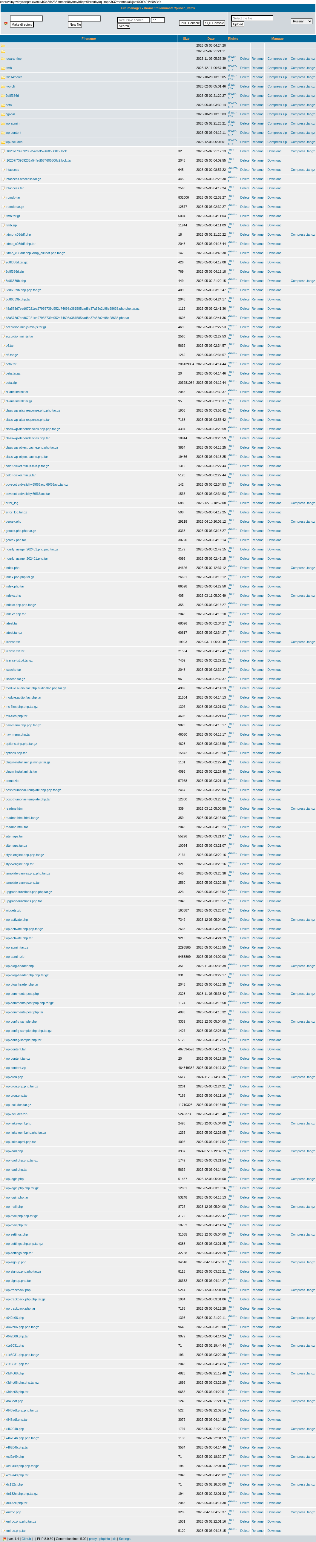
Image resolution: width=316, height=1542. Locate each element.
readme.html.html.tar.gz (20, 818)
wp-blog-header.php (17, 966)
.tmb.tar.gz (11, 216)
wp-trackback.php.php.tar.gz (23, 1299)
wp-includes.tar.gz (16, 1105)
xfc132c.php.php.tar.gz (19, 1493)
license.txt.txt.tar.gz (17, 660)
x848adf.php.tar (14, 1419)
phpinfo (104, 1539)
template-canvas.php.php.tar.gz (25, 873)
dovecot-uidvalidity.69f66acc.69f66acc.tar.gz (34, 484)
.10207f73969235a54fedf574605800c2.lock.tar (36, 160)
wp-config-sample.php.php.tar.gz (26, 1030)
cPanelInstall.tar (14, 392)
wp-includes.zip (14, 1114)
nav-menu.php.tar (15, 734)
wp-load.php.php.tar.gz (19, 1160)
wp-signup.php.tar (16, 1280)
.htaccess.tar (12, 188)
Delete (244, 58)
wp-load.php (12, 1151)
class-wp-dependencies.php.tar (25, 438)
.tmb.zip (9, 225)
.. (4, 51)
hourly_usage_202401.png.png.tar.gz (29, 549)
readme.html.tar (14, 827)
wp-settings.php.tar (17, 1253)
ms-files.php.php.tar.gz (19, 706)
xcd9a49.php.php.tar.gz (20, 1466)
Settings (125, 1539)
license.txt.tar (12, 651)
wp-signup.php (13, 1262)
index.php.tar (12, 586)
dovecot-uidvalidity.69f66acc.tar (25, 493)
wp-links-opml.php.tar (18, 1142)
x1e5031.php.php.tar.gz (20, 1355)
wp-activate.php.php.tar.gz (22, 929)
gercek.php (11, 521)
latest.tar (9, 623)
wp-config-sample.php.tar (21, 1040)
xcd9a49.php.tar (14, 1475)
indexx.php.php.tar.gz (18, 605)
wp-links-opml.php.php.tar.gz (23, 1132)
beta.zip (9, 382)
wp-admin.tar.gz (14, 947)
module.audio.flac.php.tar (21, 697)
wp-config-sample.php (19, 1021)
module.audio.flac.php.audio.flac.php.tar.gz (33, 688)
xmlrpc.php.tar (13, 1530)
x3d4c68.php (12, 1373)
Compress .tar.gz (303, 58)
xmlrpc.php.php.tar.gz (18, 1521)
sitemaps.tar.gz (14, 845)
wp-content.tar (13, 1049)
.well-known (11, 77)
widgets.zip (11, 910)
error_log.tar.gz (14, 512)
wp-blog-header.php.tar (19, 984)
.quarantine (11, 58)
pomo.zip (10, 780)
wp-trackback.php (15, 1290)
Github (26, 1539)
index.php (10, 568)
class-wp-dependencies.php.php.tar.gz (30, 429)
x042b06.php (12, 1317)
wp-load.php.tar (14, 1169)
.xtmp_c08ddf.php (16, 234)
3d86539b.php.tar (15, 299)
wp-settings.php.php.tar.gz (22, 1243)
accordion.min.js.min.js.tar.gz (24, 327)
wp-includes (11, 142)
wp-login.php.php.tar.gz (20, 1188)
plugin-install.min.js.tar (19, 771)
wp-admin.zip (12, 956)
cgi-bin (8, 114)
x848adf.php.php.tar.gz (19, 1410)
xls (114, 1539)
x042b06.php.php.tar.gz (20, 1327)
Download (274, 151)
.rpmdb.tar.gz (12, 206)
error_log (9, 503)
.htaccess (10, 169)
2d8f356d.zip (12, 271)
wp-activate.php (14, 919)
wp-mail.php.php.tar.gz (19, 1216)
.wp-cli (8, 86)
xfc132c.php (12, 1484)
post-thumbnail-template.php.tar (25, 799)
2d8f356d (10, 95)
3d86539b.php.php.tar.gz (21, 290)
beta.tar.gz (11, 373)
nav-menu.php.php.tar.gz (21, 725)
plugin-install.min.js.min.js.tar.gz (25, 762)
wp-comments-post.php (20, 993)
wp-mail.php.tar (14, 1225)
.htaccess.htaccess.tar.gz (21, 179)
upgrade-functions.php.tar (21, 901)
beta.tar (8, 364)
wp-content (11, 132)
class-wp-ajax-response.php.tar (25, 419)
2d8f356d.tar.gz (14, 262)
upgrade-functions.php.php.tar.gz (26, 892)
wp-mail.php (12, 1206)
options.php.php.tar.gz (19, 743)
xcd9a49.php (12, 1456)
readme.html (12, 808)
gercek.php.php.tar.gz (18, 531)
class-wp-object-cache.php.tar (24, 456)
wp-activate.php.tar (17, 938)
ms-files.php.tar (14, 716)
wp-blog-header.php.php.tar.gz (25, 975)
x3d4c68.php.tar (14, 1392)
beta (6, 105)
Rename (257, 58)
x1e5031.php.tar (15, 1364)
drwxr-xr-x (232, 58)
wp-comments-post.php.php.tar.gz (27, 1003)
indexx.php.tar (13, 614)
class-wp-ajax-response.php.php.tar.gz (30, 410)
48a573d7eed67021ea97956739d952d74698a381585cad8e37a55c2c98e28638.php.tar (65, 318)
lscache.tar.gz (13, 679)
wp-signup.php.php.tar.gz (21, 1271)
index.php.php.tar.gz (17, 577)
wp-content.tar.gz (15, 1058)
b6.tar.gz (9, 355)
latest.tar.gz (11, 632)
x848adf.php (12, 1401)
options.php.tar (14, 753)
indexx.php (11, 595)
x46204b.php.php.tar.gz (20, 1438)
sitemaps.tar (12, 836)
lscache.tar (11, 669)
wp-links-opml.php (16, 1123)
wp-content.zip (13, 1068)
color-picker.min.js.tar (18, 475)
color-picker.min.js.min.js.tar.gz (25, 466)
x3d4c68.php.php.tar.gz (20, 1382)
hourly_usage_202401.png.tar (24, 558)
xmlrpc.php (11, 1512)
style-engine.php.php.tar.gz (22, 855)
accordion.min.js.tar (17, 336)
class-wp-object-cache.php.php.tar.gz (29, 447)
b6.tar (7, 345)
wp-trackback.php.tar (18, 1308)
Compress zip (277, 58)
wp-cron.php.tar (14, 1095)
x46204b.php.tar (15, 1447)
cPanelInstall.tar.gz (16, 401)
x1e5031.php (12, 1345)
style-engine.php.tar (17, 864)
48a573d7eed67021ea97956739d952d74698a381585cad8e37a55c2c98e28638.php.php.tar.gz (70, 308)
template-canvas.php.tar (20, 882)
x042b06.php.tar (15, 1336)
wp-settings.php (14, 1234)
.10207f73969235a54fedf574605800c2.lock (34, 151)
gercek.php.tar (13, 540)
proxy (93, 1539)
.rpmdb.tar (10, 197)
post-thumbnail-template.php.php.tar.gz (31, 790)
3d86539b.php (13, 281)
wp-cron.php (12, 1077)
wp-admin (10, 123)
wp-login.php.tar (14, 1197)
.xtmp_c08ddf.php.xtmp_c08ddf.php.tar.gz (33, 253)
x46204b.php (12, 1429)
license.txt (10, 642)
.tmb (6, 68)
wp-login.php (12, 1179)
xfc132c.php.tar (14, 1503)
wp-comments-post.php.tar (22, 1012)
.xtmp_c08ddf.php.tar (18, 244)
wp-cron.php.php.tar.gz (19, 1086)
